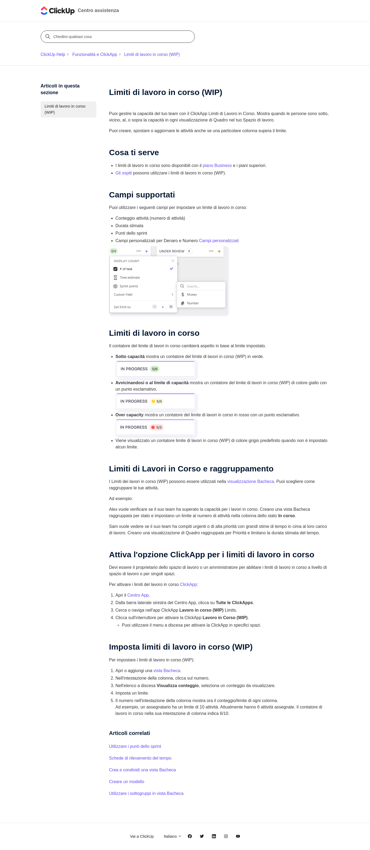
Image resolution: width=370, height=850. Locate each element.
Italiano (173, 836)
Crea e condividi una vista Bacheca (142, 770)
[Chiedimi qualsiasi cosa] (118, 36)
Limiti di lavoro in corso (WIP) (152, 54)
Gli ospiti (124, 173)
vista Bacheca (167, 670)
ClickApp (188, 584)
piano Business (217, 165)
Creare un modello (126, 781)
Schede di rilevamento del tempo (140, 758)
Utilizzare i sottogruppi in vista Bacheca (146, 793)
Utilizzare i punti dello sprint (135, 746)
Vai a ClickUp (142, 836)
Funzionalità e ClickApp (94, 54)
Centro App (138, 595)
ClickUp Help (53, 54)
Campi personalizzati (219, 240)
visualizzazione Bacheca (250, 481)
